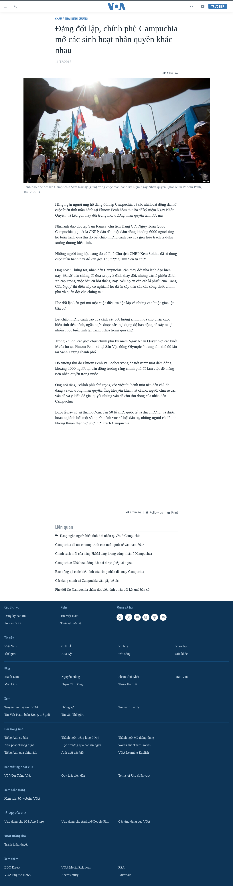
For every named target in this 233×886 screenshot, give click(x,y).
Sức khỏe (181, 654)
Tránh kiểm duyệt (16, 844)
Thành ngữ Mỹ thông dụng (136, 737)
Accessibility (69, 875)
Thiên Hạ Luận (128, 684)
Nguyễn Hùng (70, 677)
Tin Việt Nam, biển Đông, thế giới (27, 714)
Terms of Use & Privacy (134, 775)
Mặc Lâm (10, 684)
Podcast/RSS (12, 623)
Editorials (124, 875)
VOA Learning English (133, 752)
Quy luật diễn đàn (73, 775)
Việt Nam (10, 646)
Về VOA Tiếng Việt (17, 775)
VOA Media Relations (76, 867)
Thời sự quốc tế (70, 623)
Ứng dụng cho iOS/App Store (24, 821)
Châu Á (66, 646)
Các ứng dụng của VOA (134, 821)
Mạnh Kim (11, 677)
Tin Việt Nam (69, 616)
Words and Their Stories (134, 745)
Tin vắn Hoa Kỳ (129, 707)
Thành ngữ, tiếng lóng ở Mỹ (80, 737)
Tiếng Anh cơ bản (16, 737)
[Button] (170, 73)
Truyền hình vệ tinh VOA (21, 707)
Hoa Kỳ (66, 654)
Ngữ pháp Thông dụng (19, 745)
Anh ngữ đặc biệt (72, 752)
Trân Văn (181, 677)
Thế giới (10, 654)
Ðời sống (124, 654)
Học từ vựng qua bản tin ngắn (81, 745)
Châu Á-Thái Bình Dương (71, 18)
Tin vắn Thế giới (72, 714)
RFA (121, 867)
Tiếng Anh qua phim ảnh (20, 752)
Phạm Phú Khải (128, 677)
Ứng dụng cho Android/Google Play (85, 821)
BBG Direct (12, 867)
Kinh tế (123, 646)
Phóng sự (67, 707)
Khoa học (181, 646)
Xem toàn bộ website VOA (22, 798)
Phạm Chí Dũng (72, 684)
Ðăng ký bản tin (15, 616)
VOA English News (17, 875)
